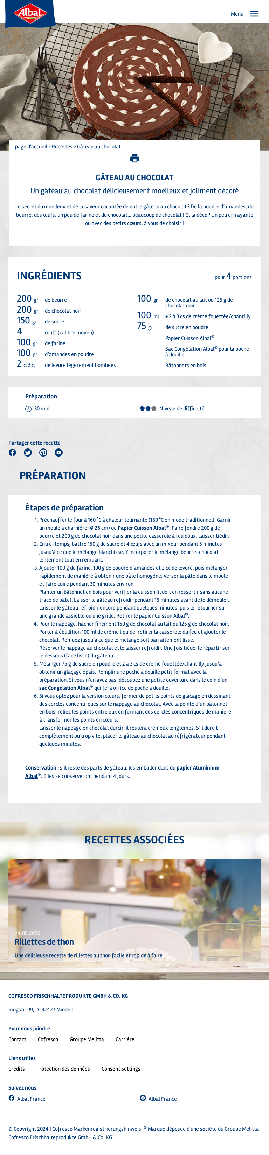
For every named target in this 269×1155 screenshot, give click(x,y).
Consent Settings (121, 1068)
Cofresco (48, 1039)
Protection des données (63, 1068)
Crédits (16, 1068)
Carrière (125, 1039)
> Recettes (60, 146)
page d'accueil (31, 146)
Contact (17, 1039)
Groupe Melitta (87, 1039)
